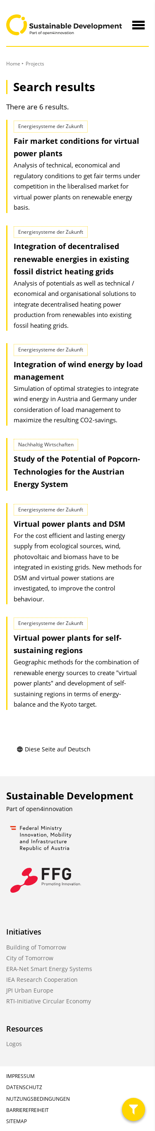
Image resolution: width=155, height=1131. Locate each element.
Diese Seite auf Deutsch (54, 749)
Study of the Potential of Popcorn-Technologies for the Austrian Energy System (77, 471)
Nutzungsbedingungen (38, 1098)
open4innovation (49, 809)
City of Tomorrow (29, 958)
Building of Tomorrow (36, 947)
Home (13, 63)
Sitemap (16, 1121)
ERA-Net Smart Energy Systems (49, 969)
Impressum (20, 1076)
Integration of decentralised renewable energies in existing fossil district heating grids (71, 258)
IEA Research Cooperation (42, 979)
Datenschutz (24, 1087)
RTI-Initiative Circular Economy (48, 1001)
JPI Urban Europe (29, 990)
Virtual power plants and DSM (69, 524)
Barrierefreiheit (27, 1110)
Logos (14, 1044)
